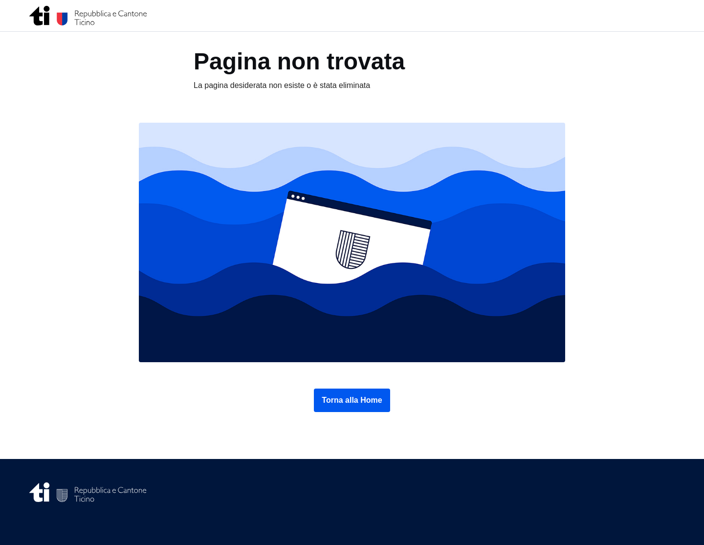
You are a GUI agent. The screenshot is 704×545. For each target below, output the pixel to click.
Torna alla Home (352, 400)
